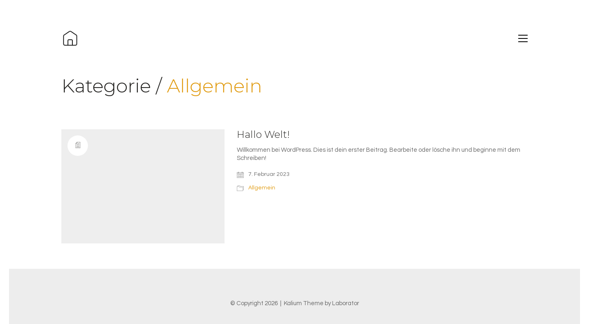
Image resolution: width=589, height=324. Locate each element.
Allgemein (214, 86)
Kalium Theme (304, 303)
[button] (523, 38)
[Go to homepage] (70, 38)
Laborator (345, 303)
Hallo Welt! (263, 134)
